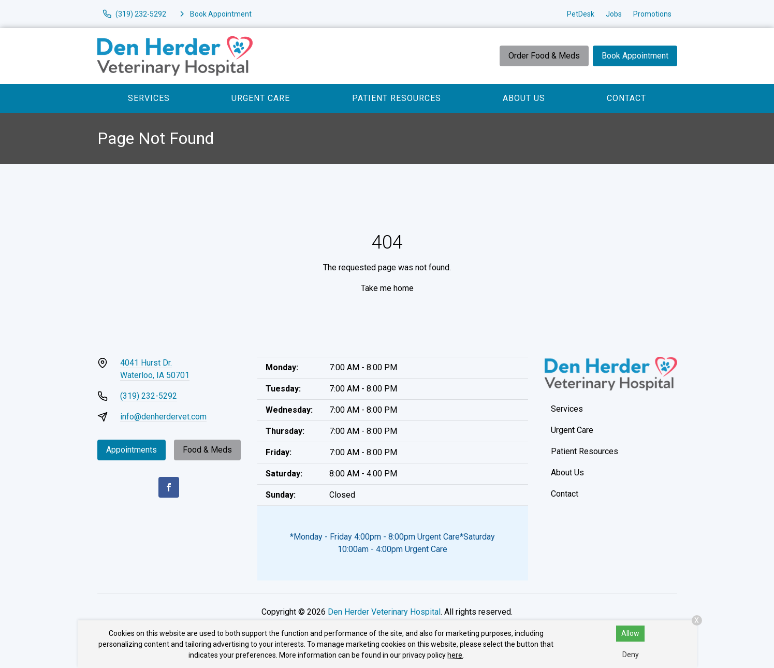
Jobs (614, 14)
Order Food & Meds (544, 56)
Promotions (652, 14)
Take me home (387, 288)
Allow (630, 633)
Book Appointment (635, 56)
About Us (524, 98)
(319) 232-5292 (148, 396)
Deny (630, 654)
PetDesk (580, 14)
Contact (626, 98)
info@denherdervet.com (163, 417)
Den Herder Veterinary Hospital (384, 612)
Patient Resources (396, 98)
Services (149, 98)
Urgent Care (260, 98)
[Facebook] (168, 487)
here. (455, 655)
